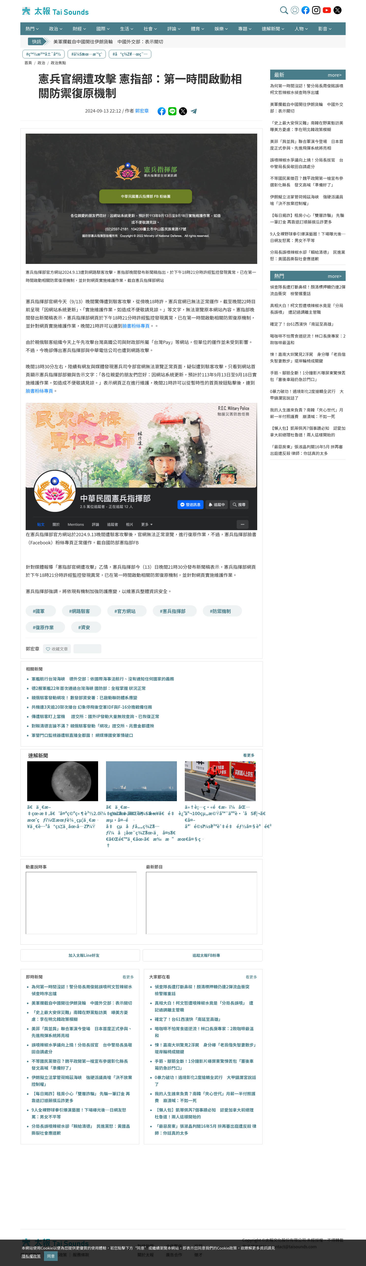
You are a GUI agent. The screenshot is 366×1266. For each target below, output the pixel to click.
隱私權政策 (31, 1256)
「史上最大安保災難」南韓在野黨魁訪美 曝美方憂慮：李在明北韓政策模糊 (308, 126)
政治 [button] (53, 28)
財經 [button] (77, 28)
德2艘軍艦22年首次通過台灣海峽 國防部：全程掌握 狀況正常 (89, 688)
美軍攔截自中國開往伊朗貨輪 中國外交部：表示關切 (108, 41)
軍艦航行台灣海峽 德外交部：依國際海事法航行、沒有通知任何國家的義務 (103, 679)
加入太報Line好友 (84, 955)
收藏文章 (57, 649)
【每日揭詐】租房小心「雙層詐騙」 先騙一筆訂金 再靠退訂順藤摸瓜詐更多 (307, 218)
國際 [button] (100, 28)
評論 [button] (171, 28)
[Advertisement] (67, 1187)
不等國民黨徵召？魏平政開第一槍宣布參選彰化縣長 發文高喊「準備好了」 (306, 181)
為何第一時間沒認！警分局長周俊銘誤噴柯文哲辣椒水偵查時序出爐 (306, 89)
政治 (41, 62)
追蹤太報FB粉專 (206, 955)
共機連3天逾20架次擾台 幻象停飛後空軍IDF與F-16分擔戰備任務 (92, 707)
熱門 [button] (30, 28)
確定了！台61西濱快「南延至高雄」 (189, 1019)
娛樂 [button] (219, 28)
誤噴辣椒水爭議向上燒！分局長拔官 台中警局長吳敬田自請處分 (306, 163)
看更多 (248, 755)
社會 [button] (148, 28)
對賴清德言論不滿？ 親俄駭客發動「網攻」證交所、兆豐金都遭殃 (93, 726)
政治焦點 (58, 62)
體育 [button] (195, 28)
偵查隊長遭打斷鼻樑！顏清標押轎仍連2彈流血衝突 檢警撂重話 (308, 290)
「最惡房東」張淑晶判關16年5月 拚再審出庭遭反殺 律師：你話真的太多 (306, 450)
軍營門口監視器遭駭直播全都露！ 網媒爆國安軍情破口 (82, 735)
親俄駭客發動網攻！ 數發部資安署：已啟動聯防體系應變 (84, 697)
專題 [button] (242, 28)
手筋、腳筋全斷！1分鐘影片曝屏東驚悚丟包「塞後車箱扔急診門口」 (308, 376)
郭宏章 (142, 110)
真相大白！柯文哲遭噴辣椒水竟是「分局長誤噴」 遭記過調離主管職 (306, 308)
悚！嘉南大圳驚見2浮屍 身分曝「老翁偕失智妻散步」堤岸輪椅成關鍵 (308, 357)
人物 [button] (299, 28)
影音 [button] (322, 28)
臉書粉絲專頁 (136, 325)
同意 (51, 1256)
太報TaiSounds (56, 11)
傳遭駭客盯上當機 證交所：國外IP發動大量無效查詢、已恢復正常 (97, 716)
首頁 (28, 62)
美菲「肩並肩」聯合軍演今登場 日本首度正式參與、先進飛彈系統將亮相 (306, 144)
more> (335, 74)
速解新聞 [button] (271, 28)
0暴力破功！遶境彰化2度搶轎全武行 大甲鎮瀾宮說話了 (307, 394)
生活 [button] (124, 28)
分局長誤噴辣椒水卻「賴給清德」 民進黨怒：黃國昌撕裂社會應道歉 (307, 255)
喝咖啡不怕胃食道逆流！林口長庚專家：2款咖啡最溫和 (308, 339)
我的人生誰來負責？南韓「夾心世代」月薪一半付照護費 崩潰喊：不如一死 (306, 413)
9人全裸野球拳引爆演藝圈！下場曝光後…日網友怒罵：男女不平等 (308, 237)
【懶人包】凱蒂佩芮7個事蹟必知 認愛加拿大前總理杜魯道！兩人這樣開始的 (308, 431)
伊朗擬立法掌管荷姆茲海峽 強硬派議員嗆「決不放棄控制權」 (306, 200)
